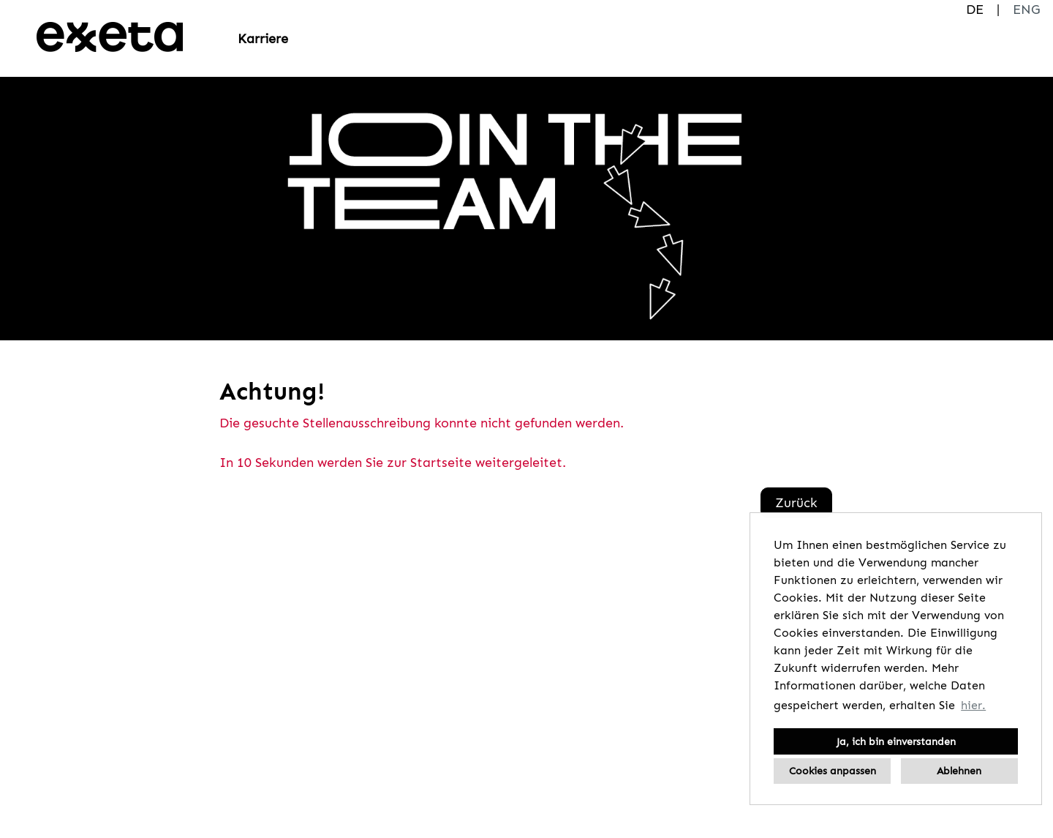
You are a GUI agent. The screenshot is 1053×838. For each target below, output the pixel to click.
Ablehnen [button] (959, 770)
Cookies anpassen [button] (832, 770)
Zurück (796, 503)
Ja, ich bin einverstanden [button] (896, 741)
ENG (1026, 9)
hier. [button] (973, 705)
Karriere (263, 39)
